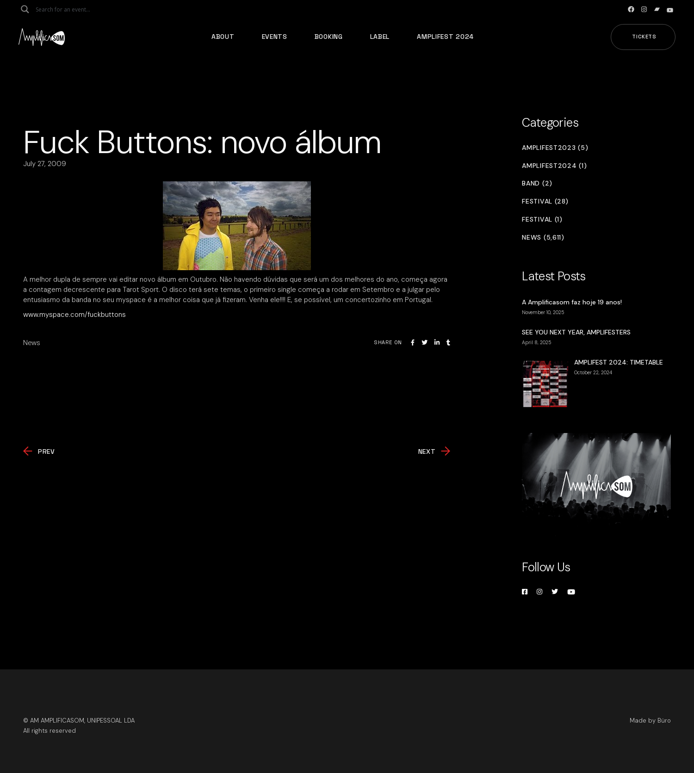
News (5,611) (543, 237)
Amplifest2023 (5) (555, 148)
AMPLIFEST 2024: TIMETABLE (618, 362)
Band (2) (537, 183)
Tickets (644, 36)
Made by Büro (650, 720)
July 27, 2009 (44, 163)
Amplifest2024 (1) (554, 166)
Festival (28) (545, 201)
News (31, 343)
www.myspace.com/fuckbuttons (74, 314)
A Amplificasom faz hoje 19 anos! (572, 302)
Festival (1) (542, 219)
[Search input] (72, 9)
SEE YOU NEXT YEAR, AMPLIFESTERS (576, 332)
